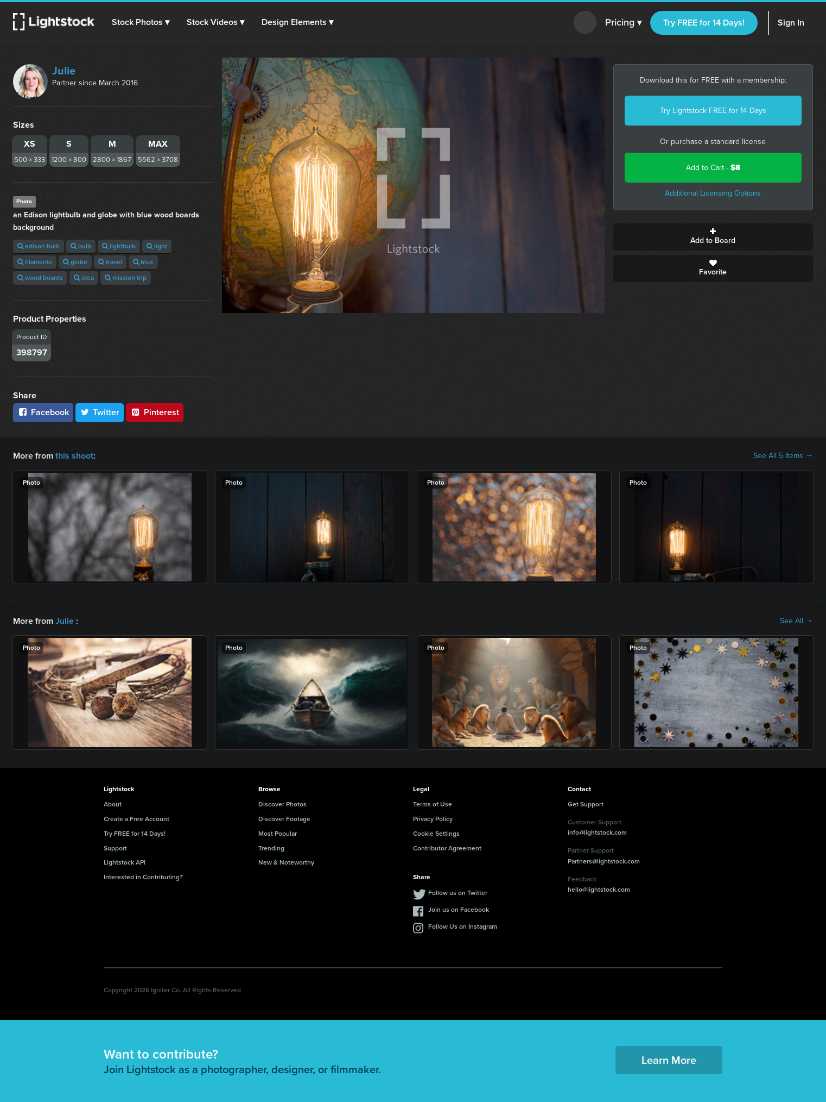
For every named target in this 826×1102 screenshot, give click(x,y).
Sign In (791, 22)
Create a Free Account (136, 819)
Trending (271, 848)
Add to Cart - (713, 167)
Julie (63, 70)
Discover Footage (284, 819)
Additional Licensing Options (713, 193)
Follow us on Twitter (457, 893)
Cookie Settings (436, 833)
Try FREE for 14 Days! (704, 22)
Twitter (100, 412)
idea (84, 278)
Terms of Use (432, 804)
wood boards (40, 278)
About (113, 804)
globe (75, 262)
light (157, 246)
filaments (34, 262)
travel (110, 262)
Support (115, 848)
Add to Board (713, 237)
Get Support (585, 804)
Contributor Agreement (447, 848)
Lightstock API (124, 862)
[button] (140, 22)
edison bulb (38, 246)
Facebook (43, 412)
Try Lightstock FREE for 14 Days (713, 110)
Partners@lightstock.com (604, 861)
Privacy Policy (433, 819)
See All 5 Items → (783, 455)
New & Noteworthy (286, 862)
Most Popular (277, 833)
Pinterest (154, 412)
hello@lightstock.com (599, 889)
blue (143, 262)
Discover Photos (282, 804)
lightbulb (119, 246)
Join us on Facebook (458, 910)
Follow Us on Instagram (462, 926)
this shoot (74, 455)
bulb (81, 246)
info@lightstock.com (597, 832)
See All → (796, 621)
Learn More (668, 1060)
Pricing (623, 23)
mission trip (126, 278)
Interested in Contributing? (143, 877)
